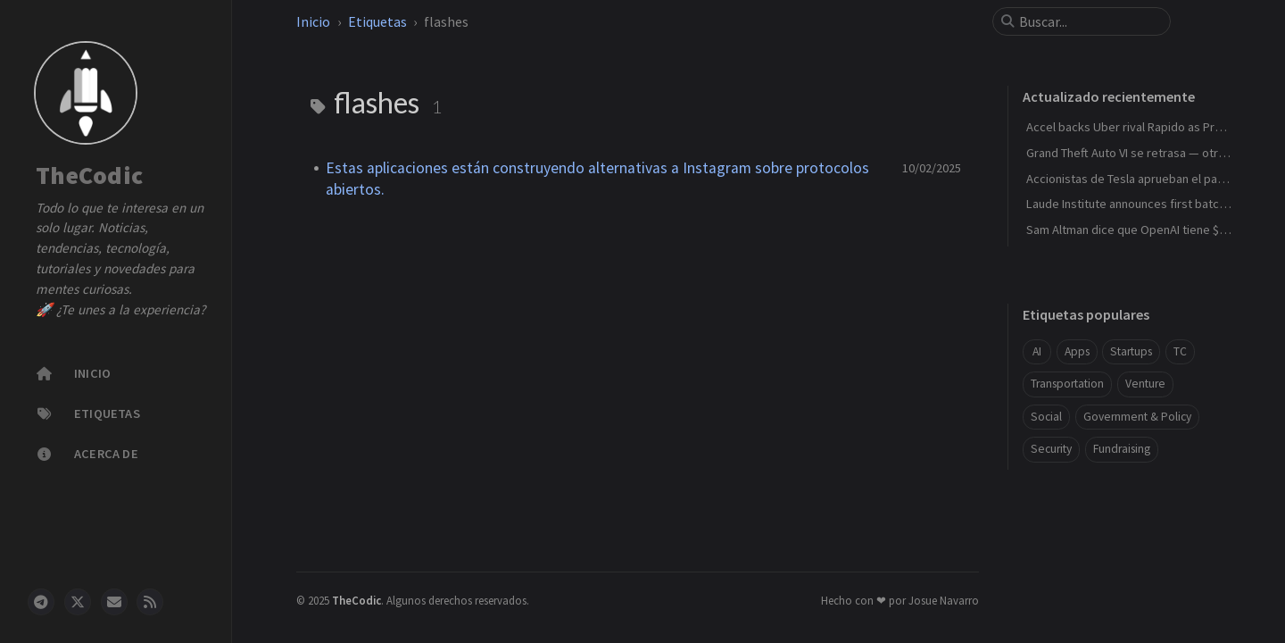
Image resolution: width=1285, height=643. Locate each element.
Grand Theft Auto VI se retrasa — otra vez (1136, 153)
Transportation (1067, 383)
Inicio (313, 21)
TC (1180, 351)
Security (1051, 448)
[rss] (149, 601)
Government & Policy (1137, 416)
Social (1046, 416)
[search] (1089, 21)
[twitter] (77, 601)
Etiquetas (377, 21)
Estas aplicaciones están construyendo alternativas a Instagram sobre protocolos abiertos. (597, 178)
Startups (1131, 351)
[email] (114, 601)
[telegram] (41, 601)
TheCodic (89, 176)
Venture (1145, 383)
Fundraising (1121, 448)
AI (1036, 351)
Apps (1077, 351)
